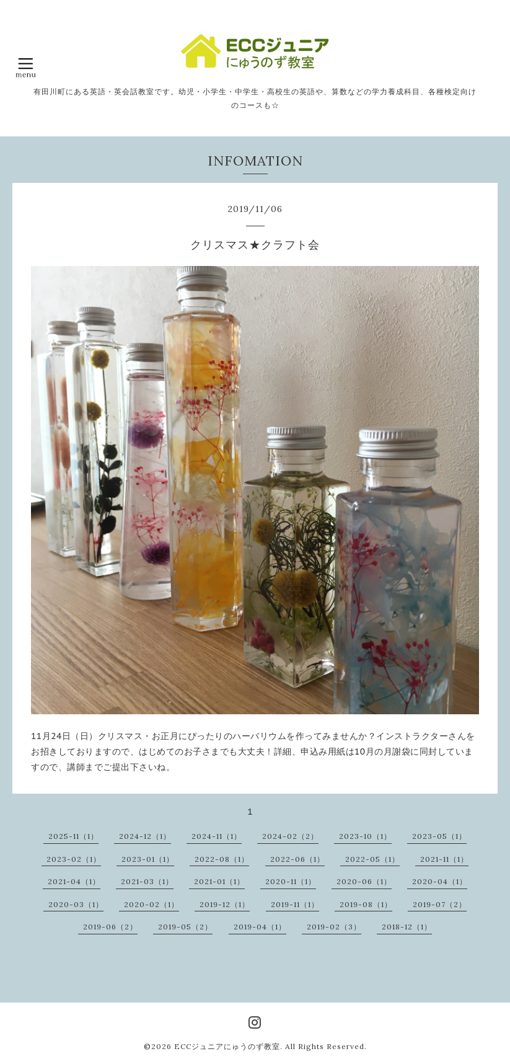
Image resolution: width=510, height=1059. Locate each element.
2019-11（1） (295, 904)
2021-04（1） (74, 881)
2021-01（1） (219, 881)
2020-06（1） (364, 881)
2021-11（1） (444, 859)
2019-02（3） (334, 926)
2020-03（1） (75, 904)
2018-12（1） (407, 926)
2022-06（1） (297, 859)
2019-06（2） (110, 926)
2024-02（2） (290, 836)
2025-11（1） (73, 836)
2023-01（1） (147, 859)
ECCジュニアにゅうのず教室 (227, 1046)
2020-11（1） (290, 881)
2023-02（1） (73, 859)
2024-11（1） (216, 836)
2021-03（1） (147, 881)
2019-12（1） (225, 904)
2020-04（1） (439, 881)
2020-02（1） (151, 904)
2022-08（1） (222, 859)
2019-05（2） (185, 926)
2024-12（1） (145, 836)
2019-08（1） (366, 904)
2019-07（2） (440, 904)
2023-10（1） (365, 836)
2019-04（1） (260, 926)
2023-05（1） (439, 836)
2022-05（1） (372, 859)
